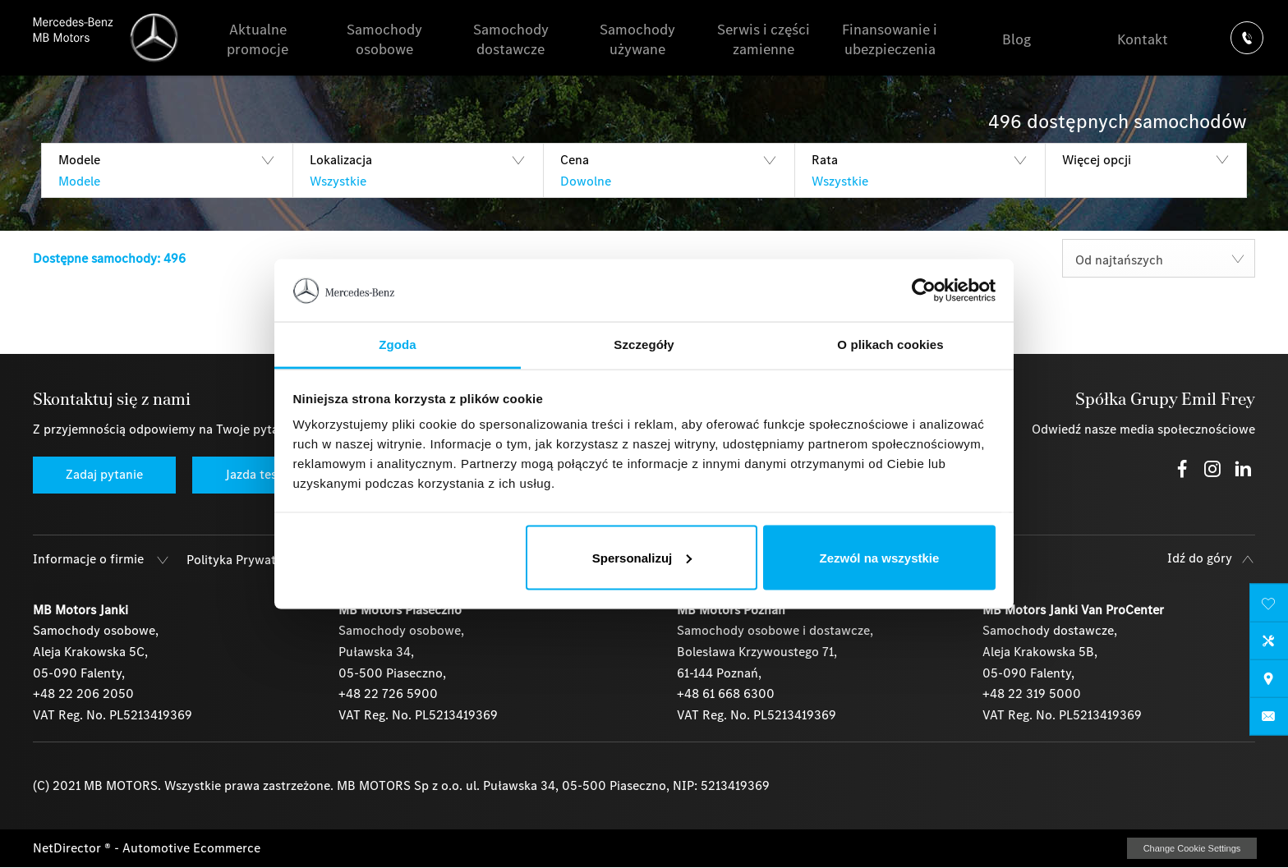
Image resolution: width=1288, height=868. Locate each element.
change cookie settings (1192, 848)
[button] (166, 170)
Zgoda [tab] (397, 344)
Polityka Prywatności (246, 559)
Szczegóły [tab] (644, 344)
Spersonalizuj (642, 557)
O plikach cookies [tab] (890, 344)
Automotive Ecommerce (191, 848)
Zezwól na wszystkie (879, 557)
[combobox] (1158, 258)
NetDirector (68, 848)
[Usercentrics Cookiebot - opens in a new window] (924, 290)
